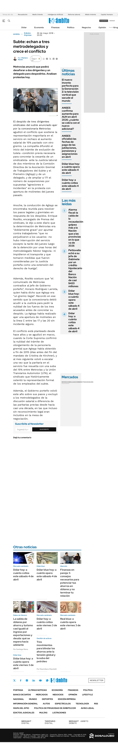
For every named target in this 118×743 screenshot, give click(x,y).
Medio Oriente (37, 14)
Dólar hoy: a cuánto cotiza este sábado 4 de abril (70, 184)
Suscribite (44, 429)
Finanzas (55, 27)
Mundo (33, 699)
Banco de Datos (22, 694)
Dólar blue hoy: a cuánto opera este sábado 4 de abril (71, 168)
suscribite (103, 20)
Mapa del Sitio (21, 708)
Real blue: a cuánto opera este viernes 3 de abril (70, 623)
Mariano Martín (23, 59)
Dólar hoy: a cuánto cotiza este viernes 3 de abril (47, 623)
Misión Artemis (90, 14)
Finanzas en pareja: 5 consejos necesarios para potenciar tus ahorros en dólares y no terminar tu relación (69, 582)
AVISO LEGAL (87, 708)
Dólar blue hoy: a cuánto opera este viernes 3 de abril (23, 663)
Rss (96, 703)
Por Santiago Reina (20, 649)
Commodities (80, 382)
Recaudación (22, 14)
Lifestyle (87, 694)
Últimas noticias (37, 690)
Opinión (102, 27)
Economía (39, 27)
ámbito (16, 34)
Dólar (24, 27)
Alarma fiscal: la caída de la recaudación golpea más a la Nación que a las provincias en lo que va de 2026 (75, 227)
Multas (43, 712)
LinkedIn (33, 680)
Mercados (42, 694)
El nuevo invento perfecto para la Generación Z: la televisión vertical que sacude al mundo (70, 90)
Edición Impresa (67, 699)
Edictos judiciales (23, 712)
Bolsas (72, 382)
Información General (25, 703)
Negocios (86, 27)
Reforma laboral (74, 14)
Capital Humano (107, 14)
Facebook (20, 680)
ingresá (112, 20)
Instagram (27, 680)
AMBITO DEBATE (78, 722)
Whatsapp (47, 680)
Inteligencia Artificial (55, 14)
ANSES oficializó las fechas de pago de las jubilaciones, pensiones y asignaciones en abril (69, 146)
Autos (46, 703)
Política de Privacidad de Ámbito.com (55, 708)
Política (70, 27)
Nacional (18, 699)
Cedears (89, 382)
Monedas (65, 382)
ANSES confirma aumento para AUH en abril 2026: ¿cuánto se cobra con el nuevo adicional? (71, 118)
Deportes (47, 699)
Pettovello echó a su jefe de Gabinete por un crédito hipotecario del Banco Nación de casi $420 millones (75, 268)
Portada (18, 690)
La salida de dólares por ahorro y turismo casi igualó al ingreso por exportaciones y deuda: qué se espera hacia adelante (23, 631)
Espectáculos (63, 703)
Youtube (40, 680)
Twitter (14, 680)
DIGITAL (26, 722)
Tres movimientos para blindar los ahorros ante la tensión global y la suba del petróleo (46, 651)
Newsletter (112, 27)
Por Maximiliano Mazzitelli (47, 669)
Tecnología (82, 703)
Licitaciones (59, 712)
